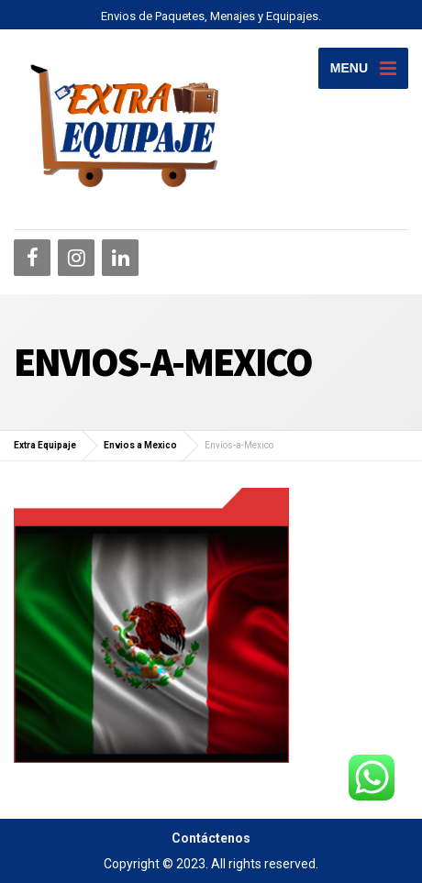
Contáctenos (211, 838)
